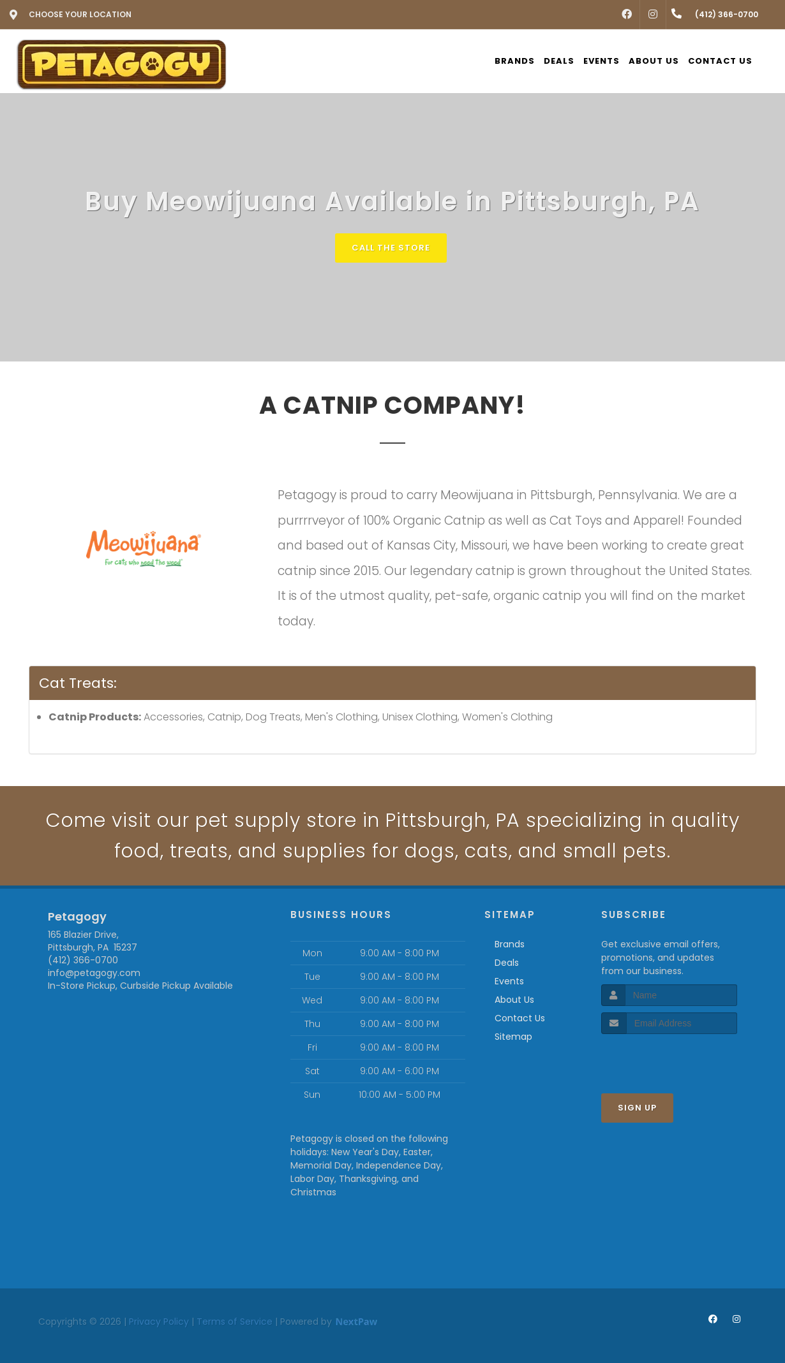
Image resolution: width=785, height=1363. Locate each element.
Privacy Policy (159, 1321)
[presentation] (669, 1057)
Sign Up (637, 1108)
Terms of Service (235, 1321)
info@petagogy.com (94, 972)
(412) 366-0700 (83, 960)
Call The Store (391, 248)
